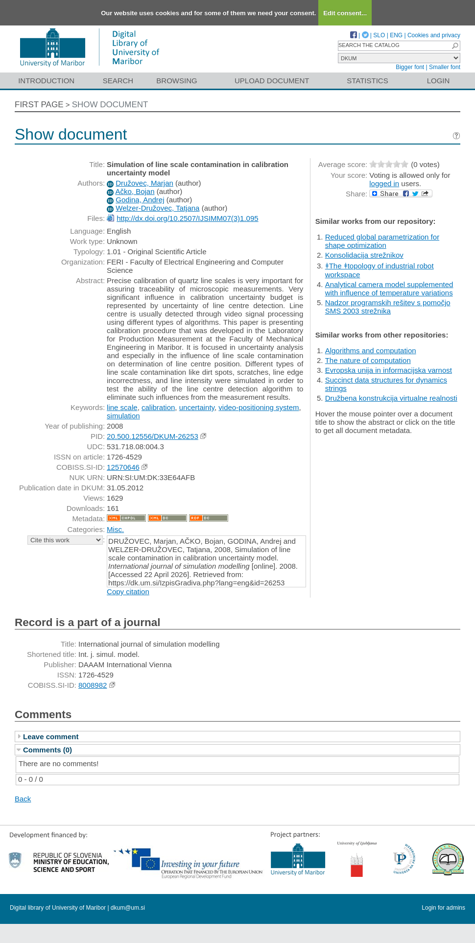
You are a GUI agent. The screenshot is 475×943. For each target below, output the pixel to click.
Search (118, 80)
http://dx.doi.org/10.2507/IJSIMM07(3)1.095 (187, 218)
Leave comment (50, 736)
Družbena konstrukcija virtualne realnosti (391, 398)
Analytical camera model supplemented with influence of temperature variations (389, 288)
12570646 (123, 467)
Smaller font (444, 67)
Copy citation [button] (128, 591)
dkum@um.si (128, 907)
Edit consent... (345, 13)
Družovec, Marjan (144, 183)
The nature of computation (368, 360)
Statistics (367, 80)
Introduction (46, 80)
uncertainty (196, 407)
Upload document (272, 80)
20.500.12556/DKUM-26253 (152, 436)
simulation (123, 415)
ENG (396, 35)
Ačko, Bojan (134, 191)
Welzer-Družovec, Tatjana (157, 208)
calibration (158, 407)
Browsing (176, 80)
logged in (384, 183)
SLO (379, 35)
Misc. (115, 529)
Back (23, 799)
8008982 (92, 685)
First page (39, 104)
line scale (122, 407)
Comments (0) (47, 750)
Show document (110, 104)
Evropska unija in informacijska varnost (388, 370)
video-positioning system (258, 407)
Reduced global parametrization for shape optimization (382, 241)
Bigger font (410, 67)
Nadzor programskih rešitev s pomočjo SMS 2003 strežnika (388, 306)
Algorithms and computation (370, 350)
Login (438, 80)
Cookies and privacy (433, 35)
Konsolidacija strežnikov (364, 255)
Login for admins (443, 907)
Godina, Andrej (140, 199)
